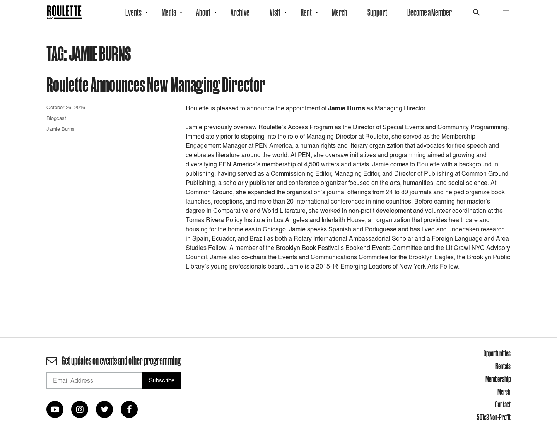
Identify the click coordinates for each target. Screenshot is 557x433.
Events (133, 12)
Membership (498, 379)
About (203, 12)
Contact (503, 404)
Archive (240, 12)
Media (169, 12)
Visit (275, 12)
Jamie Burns (60, 128)
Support (377, 12)
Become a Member (429, 12)
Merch (339, 12)
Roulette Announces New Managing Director (155, 84)
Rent (306, 12)
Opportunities (497, 353)
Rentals (503, 366)
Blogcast (56, 118)
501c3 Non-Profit (494, 417)
